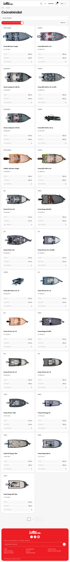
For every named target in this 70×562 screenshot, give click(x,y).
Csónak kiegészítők (30, 549)
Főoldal (5, 549)
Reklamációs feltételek (9, 552)
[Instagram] (35, 537)
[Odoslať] (64, 544)
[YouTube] (38, 537)
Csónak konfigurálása (8, 551)
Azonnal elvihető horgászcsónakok (11, 22)
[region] (35, 8)
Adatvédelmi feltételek (30, 552)
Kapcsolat (51, 3)
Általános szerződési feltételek (54, 551)
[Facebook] (31, 537)
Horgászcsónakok (52, 549)
